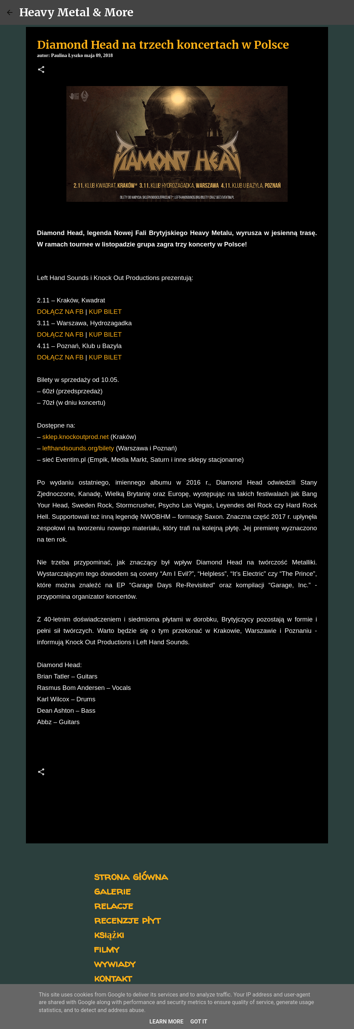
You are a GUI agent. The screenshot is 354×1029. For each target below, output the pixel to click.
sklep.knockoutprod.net (76, 436)
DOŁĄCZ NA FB (60, 311)
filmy (106, 949)
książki (109, 934)
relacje (113, 905)
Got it (198, 1021)
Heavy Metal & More (76, 12)
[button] (41, 70)
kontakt (113, 978)
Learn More (166, 1021)
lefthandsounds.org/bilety (78, 448)
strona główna (131, 876)
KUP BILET (105, 311)
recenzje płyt (127, 920)
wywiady (115, 963)
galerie (112, 890)
